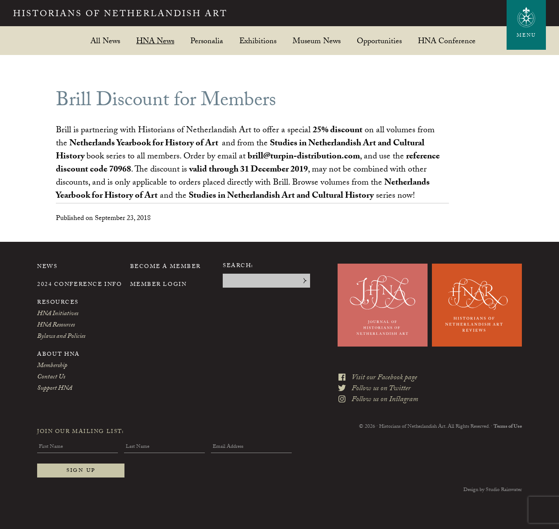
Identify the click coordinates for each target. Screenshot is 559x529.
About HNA (58, 355)
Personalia (206, 40)
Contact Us (51, 377)
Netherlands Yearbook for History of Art (143, 144)
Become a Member (165, 267)
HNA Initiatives (57, 314)
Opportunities (379, 40)
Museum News (317, 40)
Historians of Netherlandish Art (120, 14)
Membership (52, 366)
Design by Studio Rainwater (492, 490)
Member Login (158, 285)
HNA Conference (447, 40)
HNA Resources (56, 325)
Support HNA (54, 389)
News (47, 267)
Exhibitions (257, 40)
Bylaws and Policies (61, 337)
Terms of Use (507, 427)
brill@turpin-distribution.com (304, 157)
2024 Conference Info (79, 285)
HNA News (155, 40)
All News (105, 40)
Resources (58, 303)
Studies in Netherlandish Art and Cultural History (281, 196)
